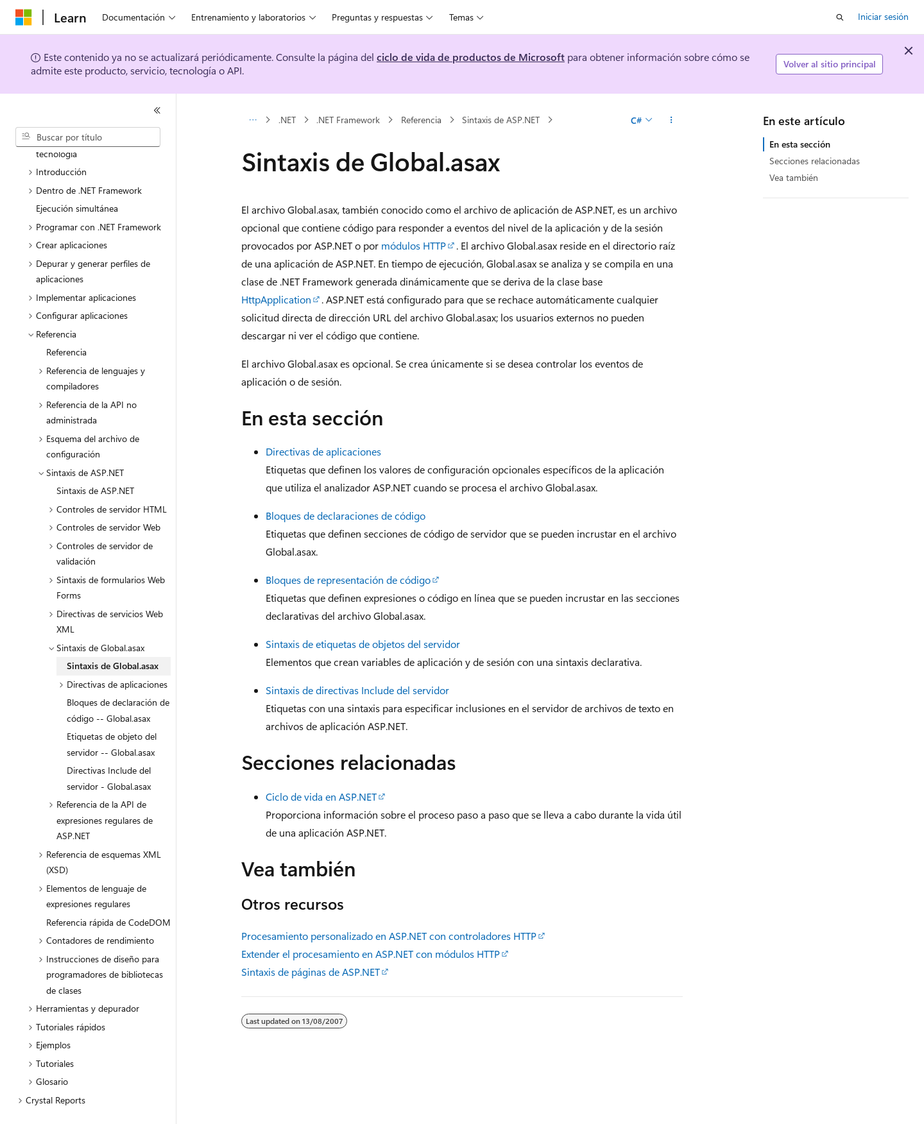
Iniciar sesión (883, 16)
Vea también (793, 177)
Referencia (421, 120)
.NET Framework (348, 120)
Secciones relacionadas (814, 161)
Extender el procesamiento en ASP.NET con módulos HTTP (370, 953)
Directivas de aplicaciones (323, 451)
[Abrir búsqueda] (840, 17)
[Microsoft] (23, 17)
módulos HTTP (413, 245)
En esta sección (799, 144)
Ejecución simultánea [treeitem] (77, 178)
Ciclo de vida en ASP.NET (321, 796)
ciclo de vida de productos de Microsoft (471, 57)
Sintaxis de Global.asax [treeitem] (112, 635)
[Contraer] (157, 110)
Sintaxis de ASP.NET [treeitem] (95, 460)
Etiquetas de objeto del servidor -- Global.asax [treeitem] (112, 714)
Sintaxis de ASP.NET (501, 120)
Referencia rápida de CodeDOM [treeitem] (108, 892)
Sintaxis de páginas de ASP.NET (310, 971)
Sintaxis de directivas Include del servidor (357, 690)
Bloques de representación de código (348, 579)
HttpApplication (276, 299)
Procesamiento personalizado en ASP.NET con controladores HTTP (388, 935)
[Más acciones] (671, 120)
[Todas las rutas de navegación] (252, 120)
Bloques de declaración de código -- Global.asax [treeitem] (118, 680)
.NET (287, 120)
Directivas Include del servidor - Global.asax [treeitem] (109, 748)
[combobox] (87, 137)
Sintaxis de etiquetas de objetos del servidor (363, 644)
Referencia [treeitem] (66, 322)
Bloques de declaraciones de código (345, 515)
